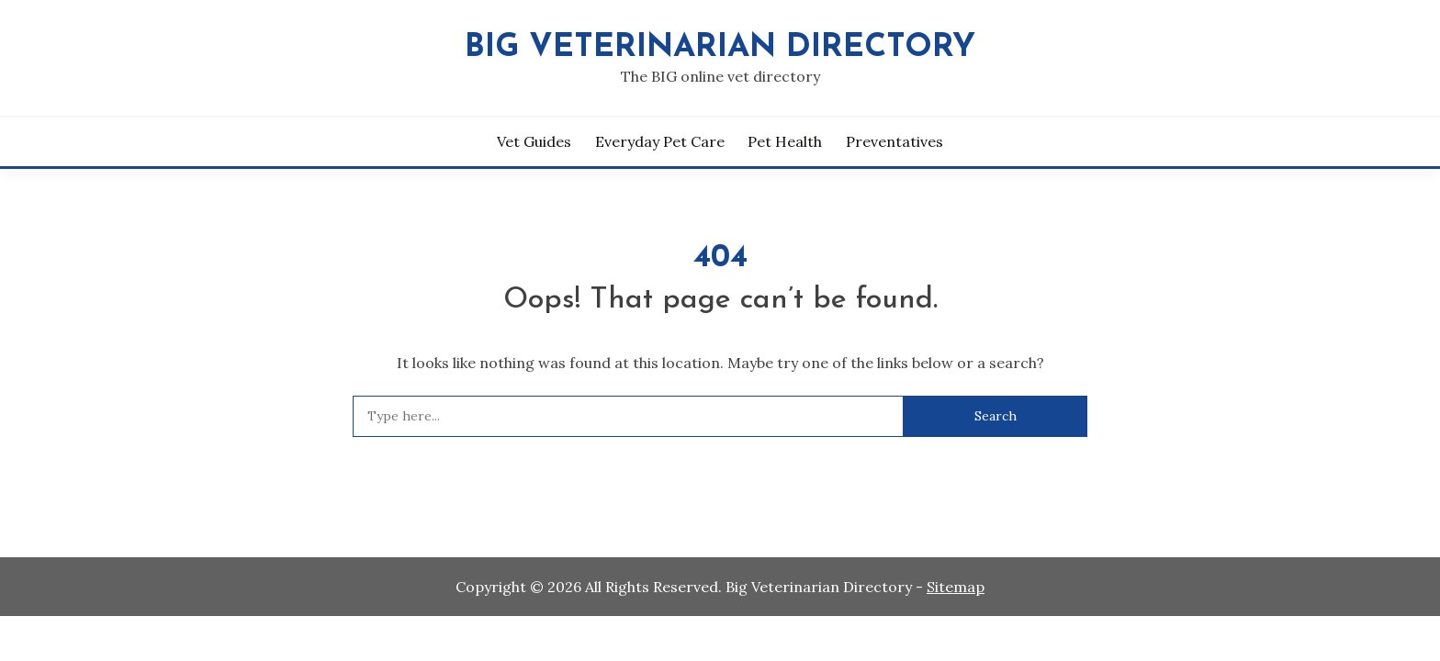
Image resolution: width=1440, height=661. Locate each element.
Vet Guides (534, 141)
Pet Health (785, 141)
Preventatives (894, 141)
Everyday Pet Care (660, 141)
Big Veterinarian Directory (720, 48)
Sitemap (955, 586)
